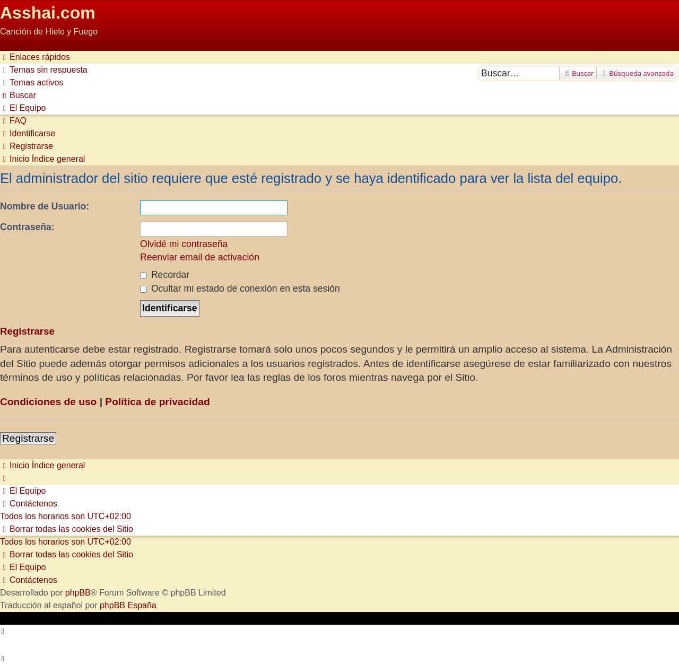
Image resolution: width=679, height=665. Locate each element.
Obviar (12, 44)
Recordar (164, 274)
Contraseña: (27, 227)
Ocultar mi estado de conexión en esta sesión (240, 288)
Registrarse (28, 438)
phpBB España (128, 605)
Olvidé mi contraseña (184, 244)
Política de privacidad (157, 401)
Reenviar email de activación (199, 257)
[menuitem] (44, 69)
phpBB (78, 592)
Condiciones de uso (48, 401)
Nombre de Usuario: (44, 206)
